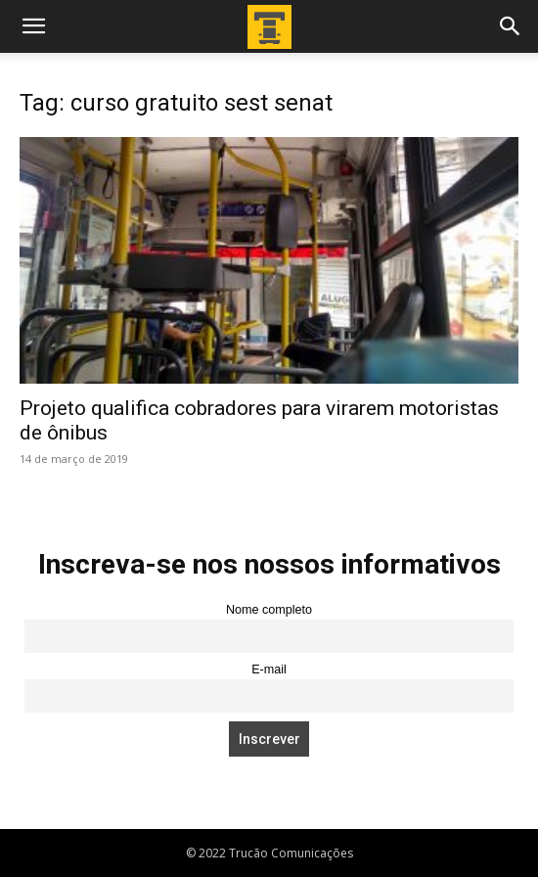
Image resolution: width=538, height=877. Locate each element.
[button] (33, 26)
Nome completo (269, 610)
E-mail (269, 669)
